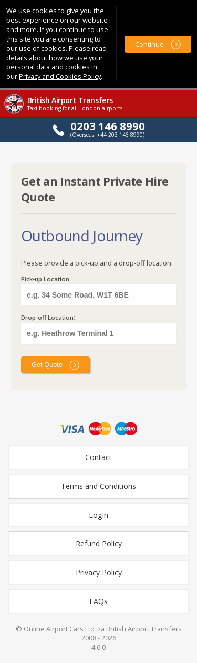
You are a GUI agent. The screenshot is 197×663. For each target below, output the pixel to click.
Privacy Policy (99, 572)
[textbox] (98, 294)
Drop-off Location (47, 317)
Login (98, 515)
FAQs (98, 601)
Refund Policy (99, 543)
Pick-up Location (45, 279)
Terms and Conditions (98, 486)
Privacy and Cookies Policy (60, 76)
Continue (149, 44)
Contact (98, 457)
